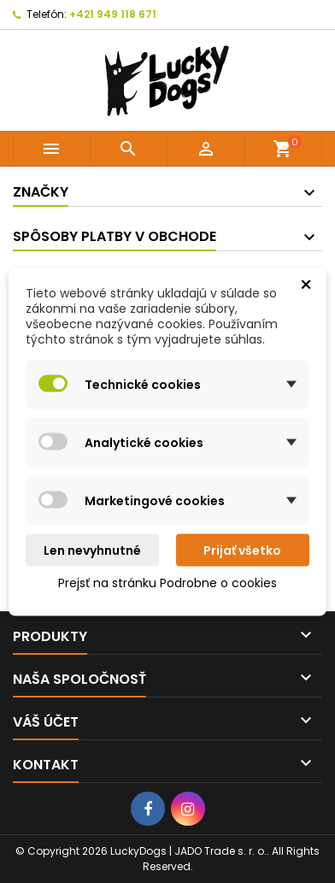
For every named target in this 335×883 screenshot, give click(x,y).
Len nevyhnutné (92, 549)
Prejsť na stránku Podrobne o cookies (167, 582)
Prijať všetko (242, 549)
